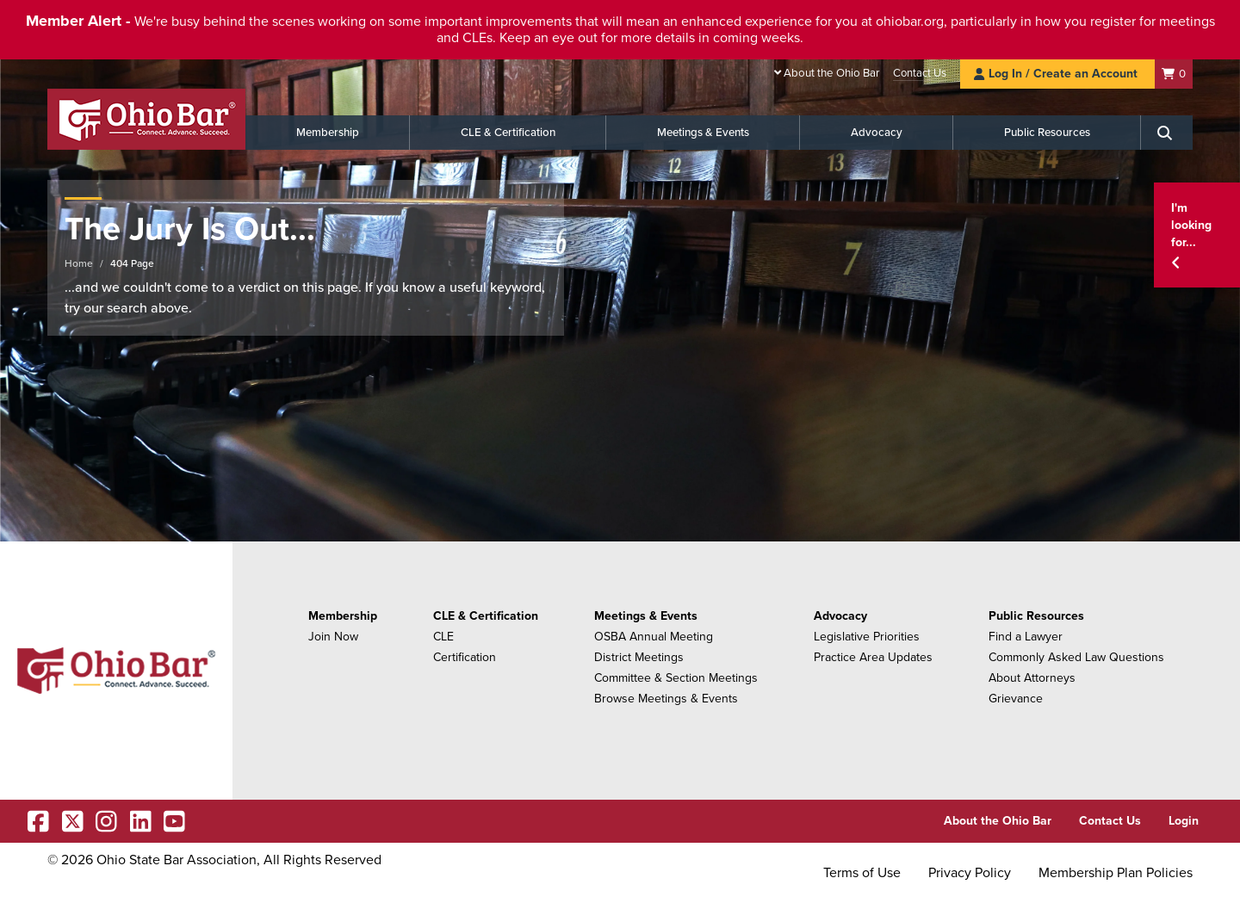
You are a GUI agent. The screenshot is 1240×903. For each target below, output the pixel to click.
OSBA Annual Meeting (653, 636)
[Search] (1167, 132)
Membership (327, 132)
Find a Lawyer (1026, 636)
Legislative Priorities (867, 636)
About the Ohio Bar (831, 73)
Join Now (333, 636)
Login (1184, 820)
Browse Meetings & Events (666, 698)
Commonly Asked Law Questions (1076, 657)
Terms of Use (862, 873)
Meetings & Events (703, 132)
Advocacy (876, 132)
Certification (464, 657)
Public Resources (1047, 132)
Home (79, 263)
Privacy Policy (969, 873)
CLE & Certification (508, 132)
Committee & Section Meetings (676, 678)
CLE (443, 636)
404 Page (132, 263)
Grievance (1016, 698)
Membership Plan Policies (1115, 873)
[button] (1197, 235)
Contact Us (919, 73)
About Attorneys (1032, 678)
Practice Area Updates (873, 657)
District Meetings (639, 657)
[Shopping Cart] (1174, 73)
